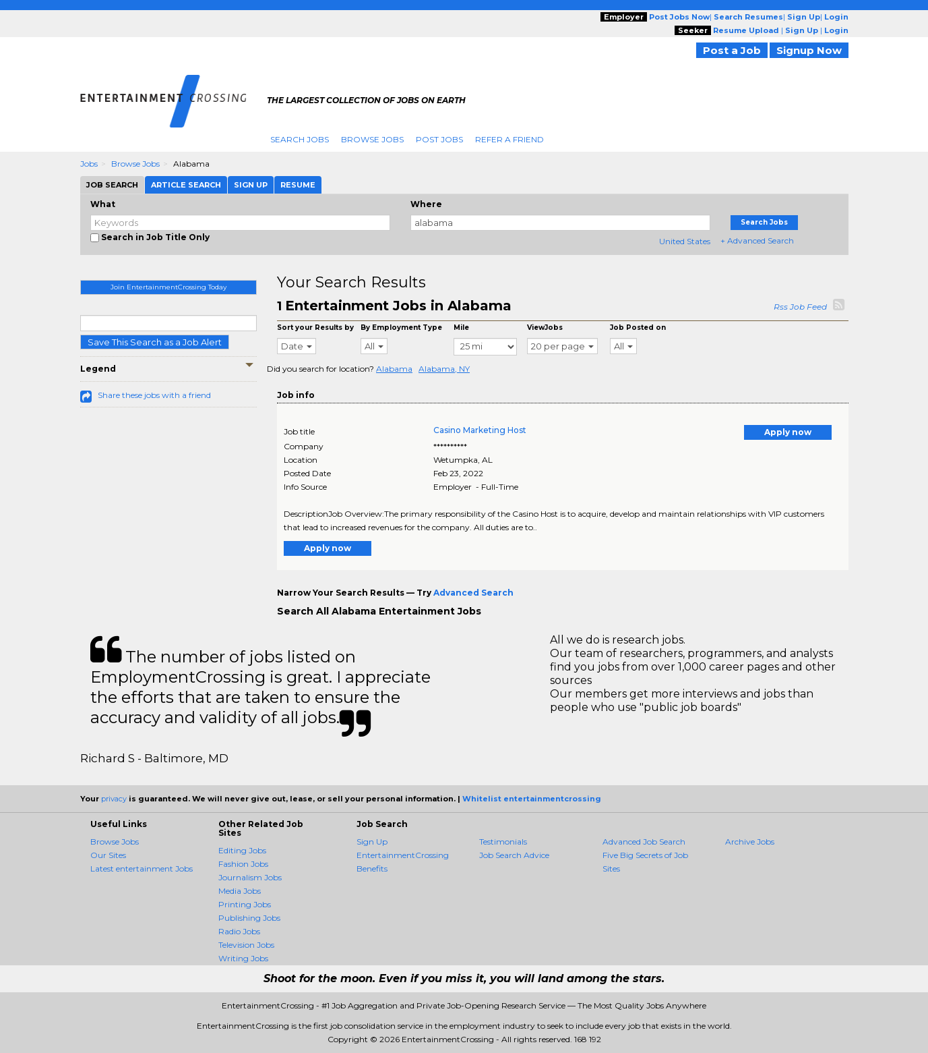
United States (684, 241)
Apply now (787, 432)
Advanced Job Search (643, 841)
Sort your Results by (315, 327)
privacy (114, 798)
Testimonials (503, 841)
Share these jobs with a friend (154, 395)
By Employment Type (401, 327)
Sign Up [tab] (251, 185)
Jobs (89, 164)
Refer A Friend (509, 139)
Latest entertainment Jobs (141, 868)
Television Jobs (246, 945)
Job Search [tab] (112, 185)
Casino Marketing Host (479, 430)
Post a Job (732, 50)
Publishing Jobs (249, 918)
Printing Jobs (244, 904)
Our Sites (108, 855)
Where (426, 204)
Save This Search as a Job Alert (155, 342)
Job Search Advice (514, 855)
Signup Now (809, 50)
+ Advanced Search (757, 240)
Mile (461, 327)
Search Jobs (299, 139)
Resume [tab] (297, 185)
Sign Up (372, 841)
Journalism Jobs (250, 877)
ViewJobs (545, 327)
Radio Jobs (239, 931)
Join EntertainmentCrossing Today (168, 287)
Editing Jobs (242, 850)
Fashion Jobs (243, 864)
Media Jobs (239, 891)
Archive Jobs (749, 841)
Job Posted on (638, 327)
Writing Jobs (243, 958)
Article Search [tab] (186, 185)
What (102, 204)
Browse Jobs (372, 139)
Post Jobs (439, 139)
